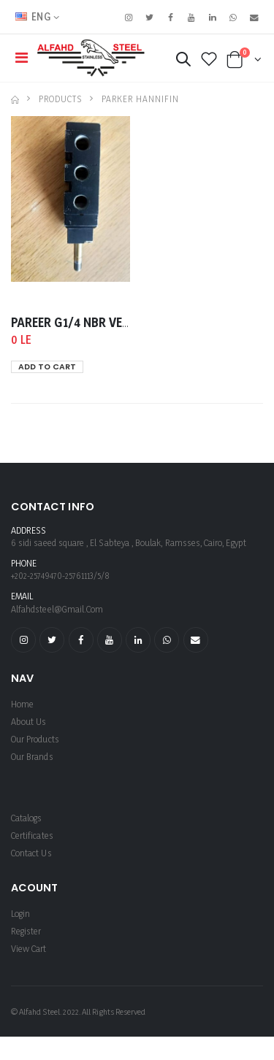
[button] (183, 61)
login (20, 913)
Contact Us (31, 853)
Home (22, 704)
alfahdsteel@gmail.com (57, 609)
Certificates (32, 835)
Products (60, 98)
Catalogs (26, 818)
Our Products (35, 739)
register (26, 931)
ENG (32, 16)
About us (28, 721)
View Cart (29, 948)
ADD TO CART (47, 366)
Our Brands (32, 756)
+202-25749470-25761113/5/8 (60, 575)
